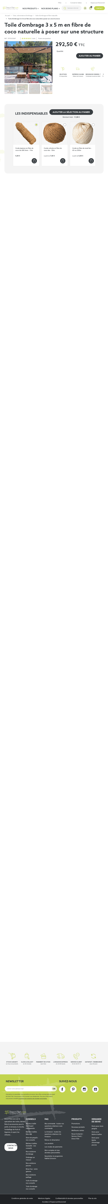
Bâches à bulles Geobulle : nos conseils (31, 1146)
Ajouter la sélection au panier (71, 112)
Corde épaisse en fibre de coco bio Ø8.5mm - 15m (24, 149)
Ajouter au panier (89, 56)
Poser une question (44, 38)
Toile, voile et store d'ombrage (22, 15)
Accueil (7, 15)
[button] (90, 8)
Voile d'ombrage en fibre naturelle (46, 15)
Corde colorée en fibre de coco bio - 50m (53, 149)
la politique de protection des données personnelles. (32, 1098)
